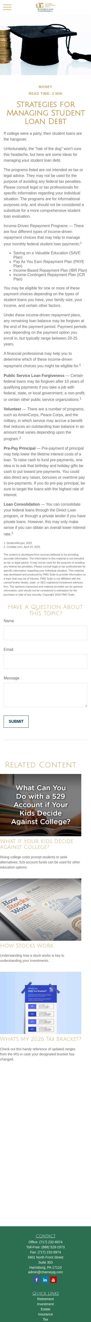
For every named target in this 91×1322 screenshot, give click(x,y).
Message (11, 678)
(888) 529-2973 (53, 1247)
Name (9, 621)
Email (8, 649)
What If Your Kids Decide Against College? (36, 844)
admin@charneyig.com (45, 1272)
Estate (45, 1309)
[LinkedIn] (45, 1279)
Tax (45, 1319)
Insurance (45, 1314)
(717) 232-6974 (51, 1242)
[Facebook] (36, 1279)
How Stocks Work (26, 946)
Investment (45, 1304)
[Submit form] (16, 722)
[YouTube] (53, 1279)
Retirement (45, 1299)
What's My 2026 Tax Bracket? (40, 1039)
